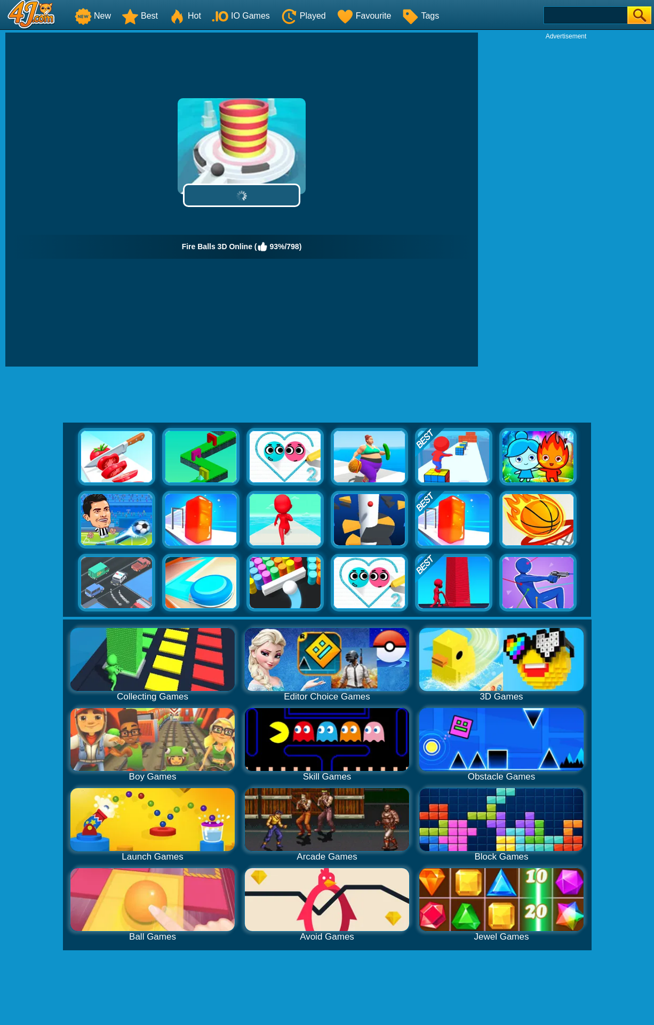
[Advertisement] (566, 201)
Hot (185, 15)
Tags (420, 15)
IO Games (241, 15)
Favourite (364, 15)
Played (303, 15)
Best (140, 15)
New (93, 15)
